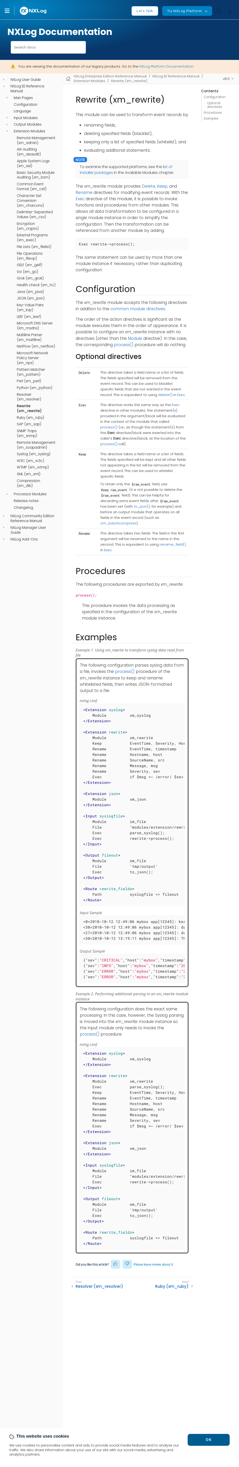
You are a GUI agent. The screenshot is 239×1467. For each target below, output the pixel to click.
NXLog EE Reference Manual (27, 88)
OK (209, 1439)
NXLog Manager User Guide (28, 530)
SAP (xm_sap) (29, 424)
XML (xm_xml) (28, 474)
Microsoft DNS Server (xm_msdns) (35, 326)
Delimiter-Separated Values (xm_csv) (35, 214)
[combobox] (48, 47)
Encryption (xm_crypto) (28, 226)
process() (124, 345)
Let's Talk (145, 11)
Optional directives (214, 105)
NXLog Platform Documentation (166, 66)
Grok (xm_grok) (30, 278)
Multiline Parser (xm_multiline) (29, 337)
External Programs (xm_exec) (32, 237)
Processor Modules (30, 494)
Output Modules (28, 124)
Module (135, 338)
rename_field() (173, 544)
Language (22, 111)
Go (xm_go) (27, 271)
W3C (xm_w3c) (30, 460)
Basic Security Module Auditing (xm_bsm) (36, 175)
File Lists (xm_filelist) (34, 246)
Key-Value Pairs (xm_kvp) (30, 307)
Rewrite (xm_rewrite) (29, 408)
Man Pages (23, 98)
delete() (165, 394)
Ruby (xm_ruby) (30, 417)
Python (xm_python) (34, 388)
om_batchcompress (118, 523)
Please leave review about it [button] (153, 1264)
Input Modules (26, 118)
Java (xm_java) (30, 291)
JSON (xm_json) (31, 298)
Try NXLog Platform (184, 11)
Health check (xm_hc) (36, 285)
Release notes (26, 501)
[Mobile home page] (68, 78)
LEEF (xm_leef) (29, 316)
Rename (84, 192)
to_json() (142, 506)
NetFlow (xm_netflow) (36, 346)
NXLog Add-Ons (24, 539)
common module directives (137, 309)
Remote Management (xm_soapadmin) (36, 445)
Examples (211, 118)
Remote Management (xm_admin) (36, 140)
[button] (12, 10)
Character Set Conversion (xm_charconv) (30, 200)
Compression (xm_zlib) (28, 483)
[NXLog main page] (33, 11)
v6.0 (226, 78)
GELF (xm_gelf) (29, 265)
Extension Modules (29, 131)
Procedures (213, 112)
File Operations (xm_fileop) (30, 256)
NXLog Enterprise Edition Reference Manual (110, 76)
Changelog (23, 507)
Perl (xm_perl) (29, 381)
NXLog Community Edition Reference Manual (32, 518)
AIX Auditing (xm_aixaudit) (29, 152)
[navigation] (3, 79)
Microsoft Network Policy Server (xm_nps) (32, 358)
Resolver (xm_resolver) (29, 397)
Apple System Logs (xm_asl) (33, 163)
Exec (80, 199)
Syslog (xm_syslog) (33, 454)
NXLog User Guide (26, 79)
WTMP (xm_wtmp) (33, 467)
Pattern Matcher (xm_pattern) (31, 372)
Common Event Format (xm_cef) (31, 186)
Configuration (25, 104)
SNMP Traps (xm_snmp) (27, 433)
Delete (148, 186)
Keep (162, 186)
